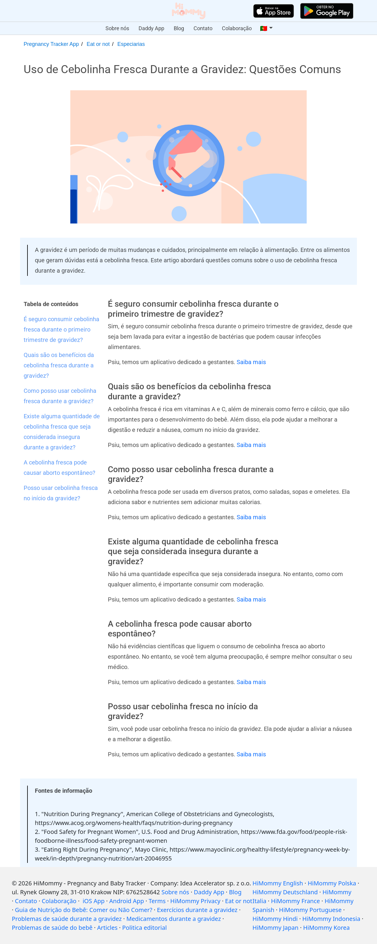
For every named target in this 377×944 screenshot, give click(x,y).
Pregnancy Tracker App (51, 44)
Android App (126, 901)
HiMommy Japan (276, 928)
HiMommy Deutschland (285, 892)
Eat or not (98, 44)
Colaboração (237, 28)
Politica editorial (144, 928)
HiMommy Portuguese (310, 910)
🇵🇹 (263, 28)
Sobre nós (117, 28)
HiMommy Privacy (195, 901)
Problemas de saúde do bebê (52, 928)
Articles (107, 928)
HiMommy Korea (326, 928)
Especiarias (131, 44)
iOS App (94, 901)
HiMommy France (295, 901)
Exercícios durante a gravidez (197, 910)
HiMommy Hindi (275, 919)
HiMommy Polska (332, 883)
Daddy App (151, 28)
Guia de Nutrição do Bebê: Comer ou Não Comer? (83, 910)
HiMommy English (278, 883)
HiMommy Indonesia (331, 919)
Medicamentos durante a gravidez (173, 919)
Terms (157, 901)
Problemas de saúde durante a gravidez (67, 919)
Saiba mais (251, 362)
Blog (179, 28)
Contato (203, 28)
